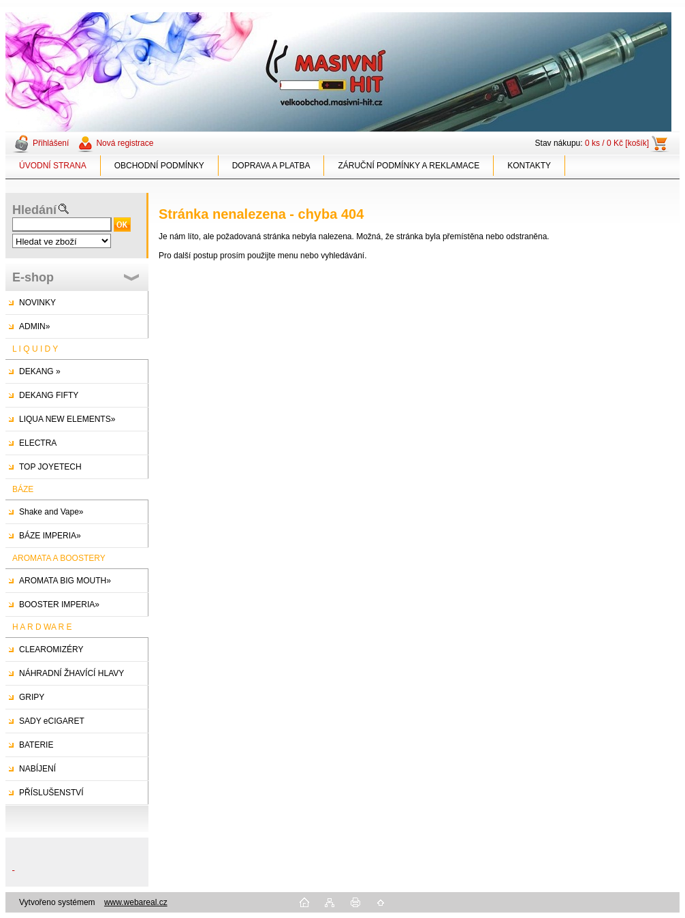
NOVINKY (37, 302)
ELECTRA (38, 443)
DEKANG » (40, 371)
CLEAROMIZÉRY (51, 649)
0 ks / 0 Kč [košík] (617, 143)
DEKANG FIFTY (48, 395)
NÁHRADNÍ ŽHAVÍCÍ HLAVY (71, 673)
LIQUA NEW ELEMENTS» (67, 419)
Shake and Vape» (51, 512)
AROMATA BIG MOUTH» (65, 580)
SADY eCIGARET (51, 721)
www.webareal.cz (136, 902)
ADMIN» (34, 326)
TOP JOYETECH (50, 467)
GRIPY (31, 697)
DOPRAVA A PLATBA (271, 165)
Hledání (34, 210)
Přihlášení (51, 143)
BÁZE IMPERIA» (50, 535)
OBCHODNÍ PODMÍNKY (159, 165)
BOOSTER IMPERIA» (59, 604)
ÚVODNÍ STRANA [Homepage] (52, 165)
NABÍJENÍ (37, 769)
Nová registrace (124, 143)
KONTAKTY (529, 165)
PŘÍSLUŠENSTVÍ (51, 792)
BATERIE (36, 745)
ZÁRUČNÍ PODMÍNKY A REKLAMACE (408, 165)
